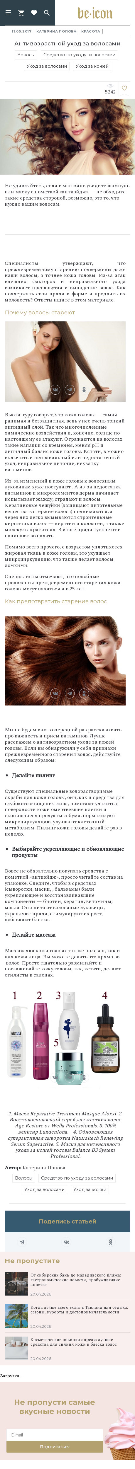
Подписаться (55, 1446)
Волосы (26, 54)
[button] (8, 13)
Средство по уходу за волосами (79, 54)
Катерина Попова (56, 31)
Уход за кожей (92, 66)
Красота (90, 31)
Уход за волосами (47, 66)
